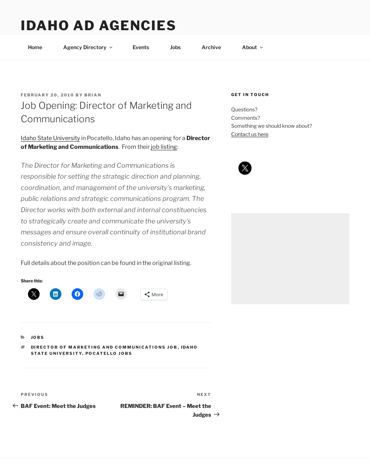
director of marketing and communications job (104, 347)
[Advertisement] (290, 258)
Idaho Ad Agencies (99, 25)
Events (141, 47)
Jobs (175, 47)
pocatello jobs (109, 353)
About (253, 47)
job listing (164, 146)
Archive (211, 47)
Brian (92, 95)
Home (35, 47)
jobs (38, 337)
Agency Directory (88, 47)
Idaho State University (50, 138)
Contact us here (249, 134)
